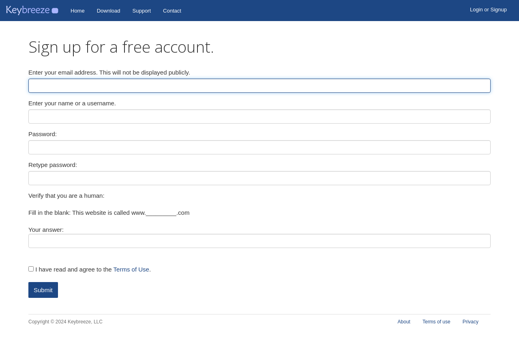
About (404, 322)
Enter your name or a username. (72, 103)
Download (108, 11)
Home (78, 11)
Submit (43, 290)
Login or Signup (488, 9)
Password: (42, 133)
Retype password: (52, 164)
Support (142, 11)
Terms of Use (131, 269)
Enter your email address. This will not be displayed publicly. (109, 72)
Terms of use (436, 322)
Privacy (470, 322)
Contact (172, 11)
